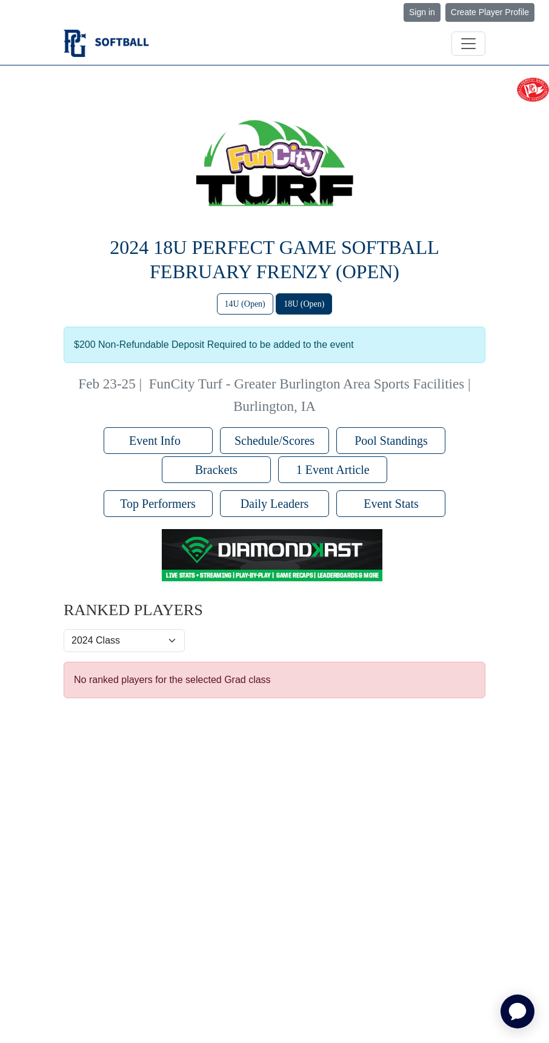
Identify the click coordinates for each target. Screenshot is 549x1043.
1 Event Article (333, 469)
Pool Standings (391, 440)
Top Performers (158, 503)
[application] (517, 1011)
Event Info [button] (158, 440)
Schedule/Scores (274, 440)
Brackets (216, 469)
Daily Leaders (275, 503)
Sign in (422, 12)
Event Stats (391, 503)
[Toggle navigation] (468, 44)
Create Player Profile (490, 12)
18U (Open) (304, 303)
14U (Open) (245, 303)
